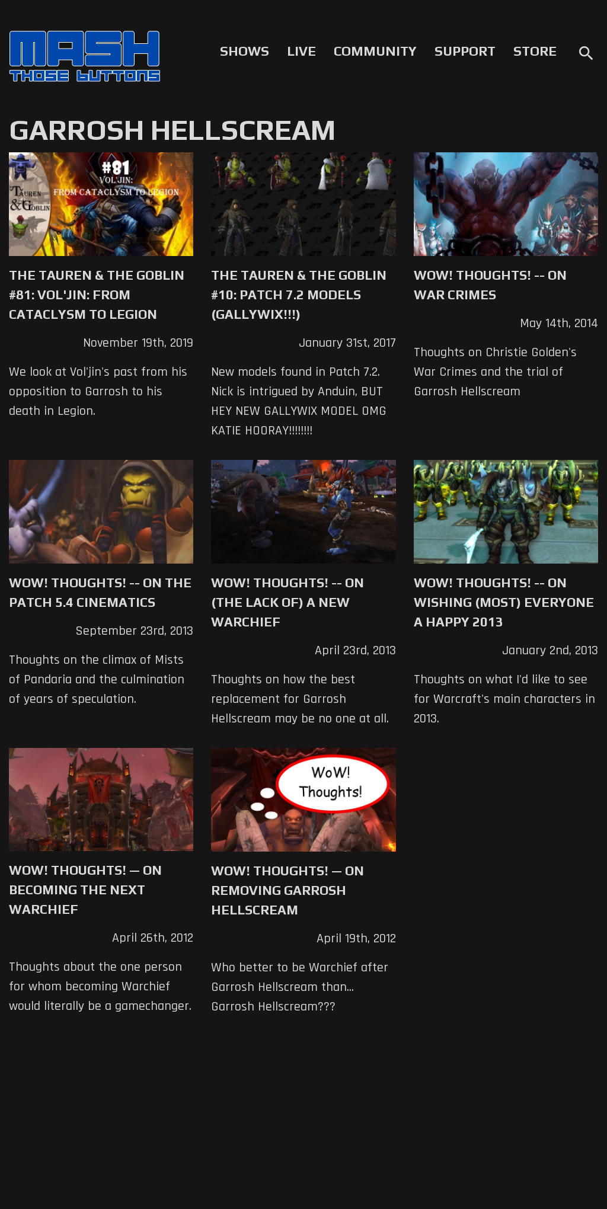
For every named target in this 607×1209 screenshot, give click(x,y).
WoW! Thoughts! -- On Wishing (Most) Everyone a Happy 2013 (504, 602)
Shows (244, 51)
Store (535, 51)
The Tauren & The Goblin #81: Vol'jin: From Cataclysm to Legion (96, 294)
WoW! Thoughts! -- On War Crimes (490, 284)
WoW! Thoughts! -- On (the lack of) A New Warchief (287, 602)
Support (465, 51)
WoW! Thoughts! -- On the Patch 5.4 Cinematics (100, 592)
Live (301, 51)
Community (375, 51)
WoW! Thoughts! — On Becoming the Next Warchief (85, 889)
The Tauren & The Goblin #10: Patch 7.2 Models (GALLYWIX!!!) (298, 294)
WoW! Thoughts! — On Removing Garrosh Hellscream (287, 890)
